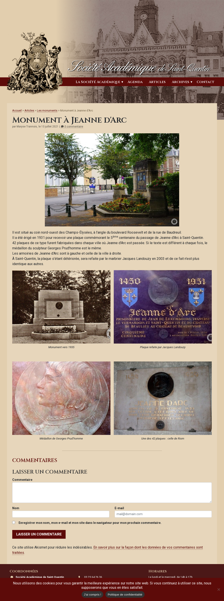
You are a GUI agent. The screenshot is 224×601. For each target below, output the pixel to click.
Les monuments (47, 110)
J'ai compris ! (92, 594)
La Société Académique (98, 82)
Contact (205, 82)
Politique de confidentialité (125, 594)
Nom (15, 508)
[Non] (218, 589)
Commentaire (22, 479)
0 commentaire (72, 126)
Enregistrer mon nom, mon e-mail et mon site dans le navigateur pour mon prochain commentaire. (90, 523)
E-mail (119, 508)
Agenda (135, 82)
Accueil (17, 110)
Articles (157, 82)
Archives (180, 82)
